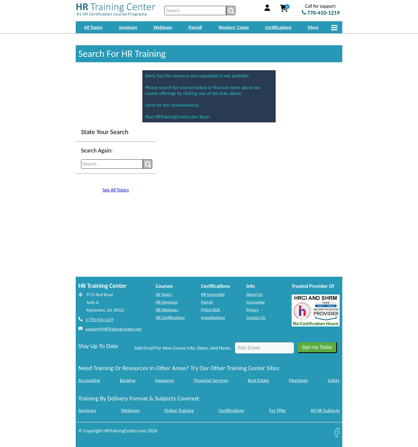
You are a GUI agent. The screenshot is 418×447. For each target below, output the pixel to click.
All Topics (93, 27)
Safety (334, 380)
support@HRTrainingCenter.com (113, 329)
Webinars (162, 27)
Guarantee (255, 302)
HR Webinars (167, 309)
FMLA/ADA (210, 309)
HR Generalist (213, 294)
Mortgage (298, 380)
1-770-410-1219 (99, 319)
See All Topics (116, 190)
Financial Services (211, 380)
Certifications (278, 27)
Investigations (213, 317)
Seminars (128, 27)
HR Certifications (170, 317)
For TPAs (277, 410)
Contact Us (255, 317)
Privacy (252, 309)
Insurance (164, 380)
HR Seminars (167, 302)
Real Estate (258, 380)
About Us (254, 294)
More (313, 27)
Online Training (179, 410)
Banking (127, 380)
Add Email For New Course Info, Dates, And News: (182, 348)
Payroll (195, 27)
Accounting (89, 380)
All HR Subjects (325, 410)
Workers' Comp (233, 27)
